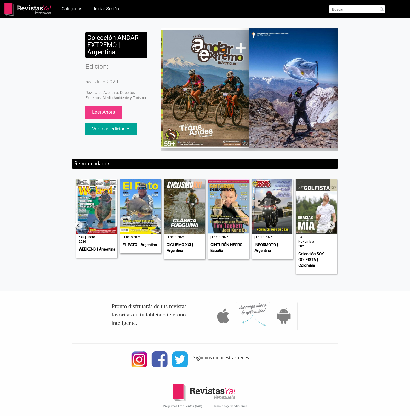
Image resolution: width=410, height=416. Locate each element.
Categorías (72, 9)
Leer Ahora (103, 112)
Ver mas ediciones (111, 128)
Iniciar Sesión (106, 9)
